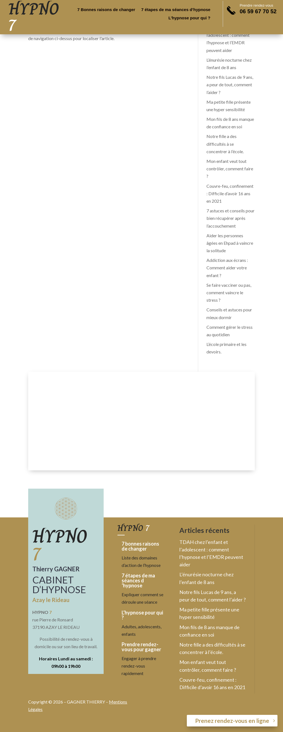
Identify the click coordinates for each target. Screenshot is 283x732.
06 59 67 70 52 (258, 11)
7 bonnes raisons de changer (140, 546)
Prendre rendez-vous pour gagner (141, 646)
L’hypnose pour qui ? (190, 18)
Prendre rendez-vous (256, 5)
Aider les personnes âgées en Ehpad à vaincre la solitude (229, 243)
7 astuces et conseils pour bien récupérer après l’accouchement (230, 218)
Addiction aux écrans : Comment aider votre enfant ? (227, 267)
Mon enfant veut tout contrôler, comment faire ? (229, 168)
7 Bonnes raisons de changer (106, 10)
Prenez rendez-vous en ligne (232, 720)
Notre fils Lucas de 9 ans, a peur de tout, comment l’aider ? (229, 84)
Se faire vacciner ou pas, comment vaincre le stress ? (228, 292)
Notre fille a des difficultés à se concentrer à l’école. (225, 144)
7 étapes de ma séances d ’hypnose (138, 580)
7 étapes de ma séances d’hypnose (175, 10)
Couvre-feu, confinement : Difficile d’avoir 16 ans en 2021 (229, 193)
